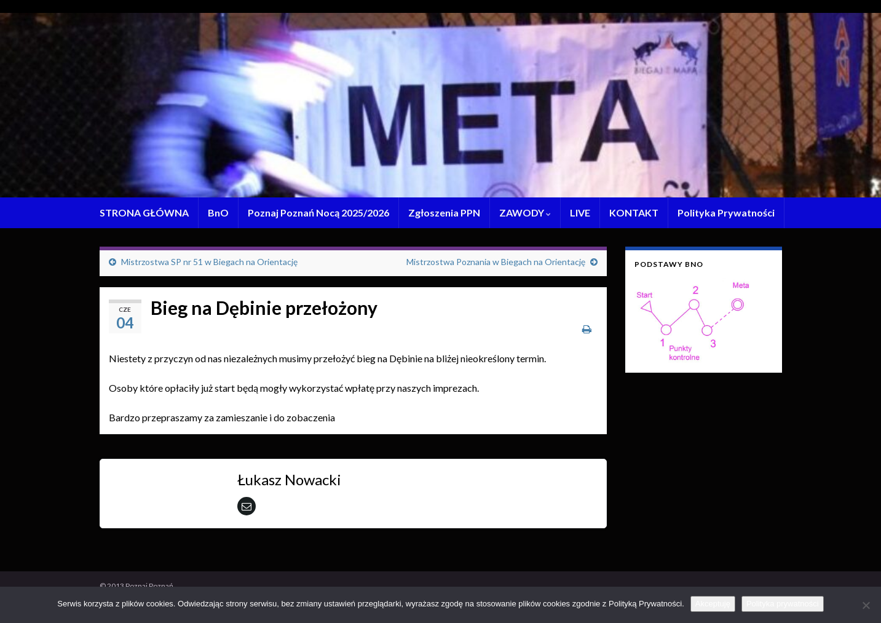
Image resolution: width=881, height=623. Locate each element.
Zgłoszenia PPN (444, 212)
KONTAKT (633, 212)
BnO (218, 212)
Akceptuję (712, 603)
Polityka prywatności (782, 603)
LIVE (580, 212)
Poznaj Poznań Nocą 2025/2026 (318, 212)
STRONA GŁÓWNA (144, 212)
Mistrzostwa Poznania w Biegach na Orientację (495, 261)
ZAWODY (525, 212)
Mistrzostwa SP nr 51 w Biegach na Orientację (209, 261)
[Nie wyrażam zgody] (865, 605)
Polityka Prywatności (726, 212)
